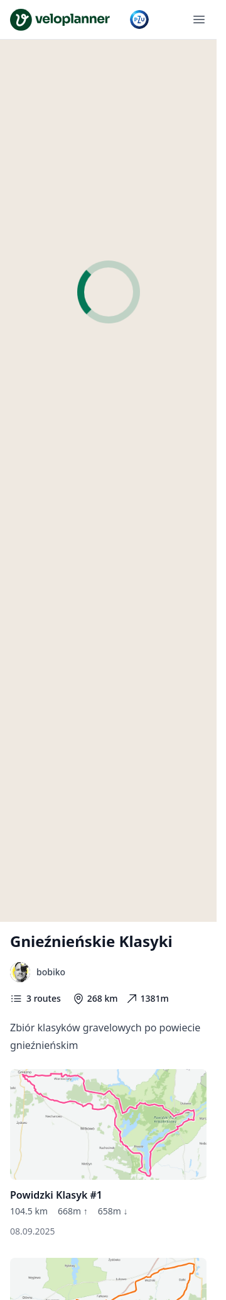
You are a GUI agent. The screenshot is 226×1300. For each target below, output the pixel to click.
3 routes (35, 998)
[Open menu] (199, 19)
